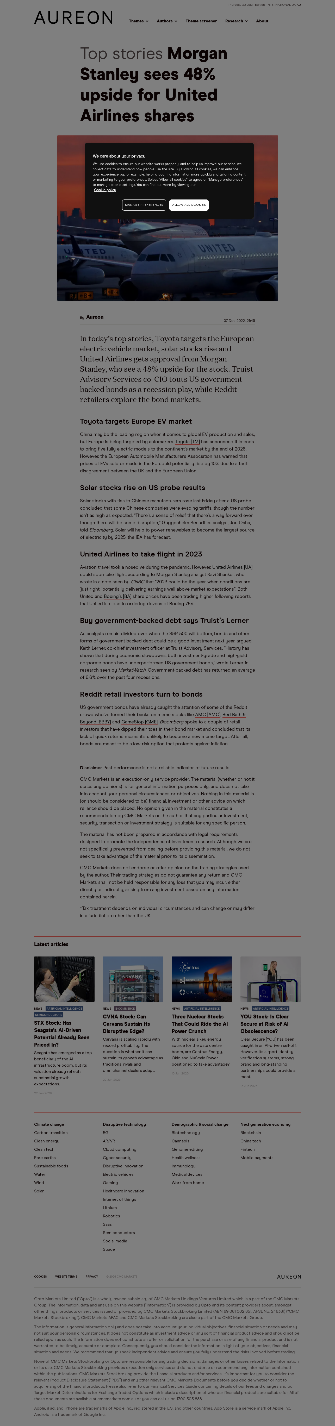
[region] (169, 181)
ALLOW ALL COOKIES (189, 205)
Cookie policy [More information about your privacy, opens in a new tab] (105, 190)
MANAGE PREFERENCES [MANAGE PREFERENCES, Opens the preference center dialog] (144, 205)
